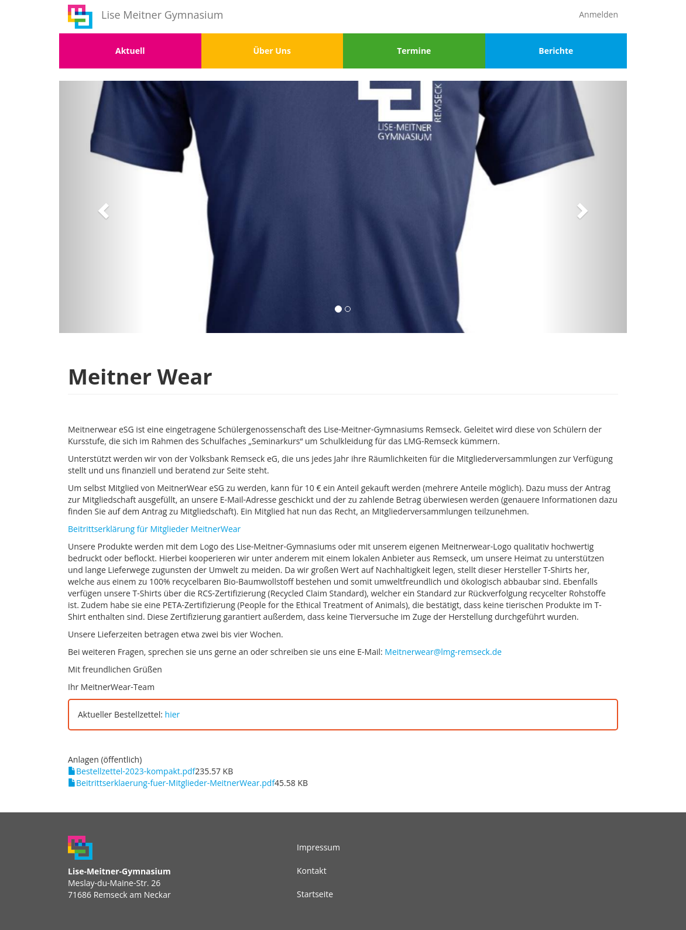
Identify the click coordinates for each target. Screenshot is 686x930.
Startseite (315, 894)
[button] (102, 207)
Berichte (555, 50)
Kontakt (312, 870)
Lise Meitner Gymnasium (162, 15)
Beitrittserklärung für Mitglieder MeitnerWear (154, 528)
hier (172, 714)
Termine (414, 50)
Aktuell (130, 50)
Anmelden (598, 14)
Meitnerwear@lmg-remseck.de (443, 651)
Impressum (318, 847)
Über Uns (272, 50)
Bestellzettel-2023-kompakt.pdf (135, 771)
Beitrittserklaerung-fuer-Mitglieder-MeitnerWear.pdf (175, 782)
